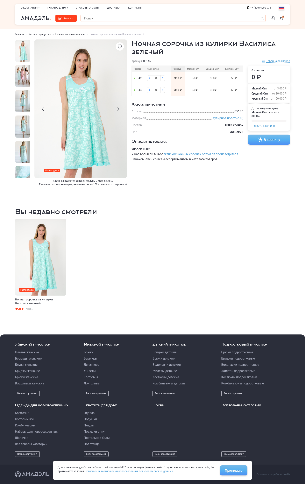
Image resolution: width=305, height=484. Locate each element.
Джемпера (91, 365)
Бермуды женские (28, 358)
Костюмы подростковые (239, 377)
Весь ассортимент (27, 393)
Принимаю (234, 470)
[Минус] (149, 78)
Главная (19, 34)
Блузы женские (26, 365)
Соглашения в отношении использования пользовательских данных (129, 471)
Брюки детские (163, 358)
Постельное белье (97, 438)
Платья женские (27, 352)
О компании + (30, 7)
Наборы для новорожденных (36, 431)
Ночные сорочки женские (70, 34)
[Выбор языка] (281, 8)
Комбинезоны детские (168, 383)
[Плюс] (162, 78)
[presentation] (43, 109)
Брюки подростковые (237, 352)
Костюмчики (24, 419)
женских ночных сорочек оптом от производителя (201, 154)
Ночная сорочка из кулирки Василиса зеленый (34, 301)
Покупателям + (57, 7)
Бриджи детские (164, 352)
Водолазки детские (166, 365)
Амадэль (35, 18)
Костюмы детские (165, 377)
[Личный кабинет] (272, 18)
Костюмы (91, 377)
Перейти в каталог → (265, 125)
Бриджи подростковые (238, 358)
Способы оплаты (87, 7)
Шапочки (21, 438)
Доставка (113, 7)
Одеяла (89, 413)
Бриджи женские (27, 371)
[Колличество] (156, 78)
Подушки (90, 419)
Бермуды (90, 358)
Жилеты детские (164, 371)
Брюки (89, 352)
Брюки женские (26, 377)
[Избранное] (120, 46)
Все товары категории (31, 444)
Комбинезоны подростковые (242, 383)
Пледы (89, 425)
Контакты (135, 7)
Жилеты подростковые (238, 371)
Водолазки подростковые (240, 365)
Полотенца (92, 444)
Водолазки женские (29, 383)
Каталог (66, 18)
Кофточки (22, 413)
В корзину (269, 139)
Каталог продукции (40, 34)
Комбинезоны (25, 425)
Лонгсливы (92, 383)
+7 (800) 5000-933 (259, 7)
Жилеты (90, 371)
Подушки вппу (94, 431)
